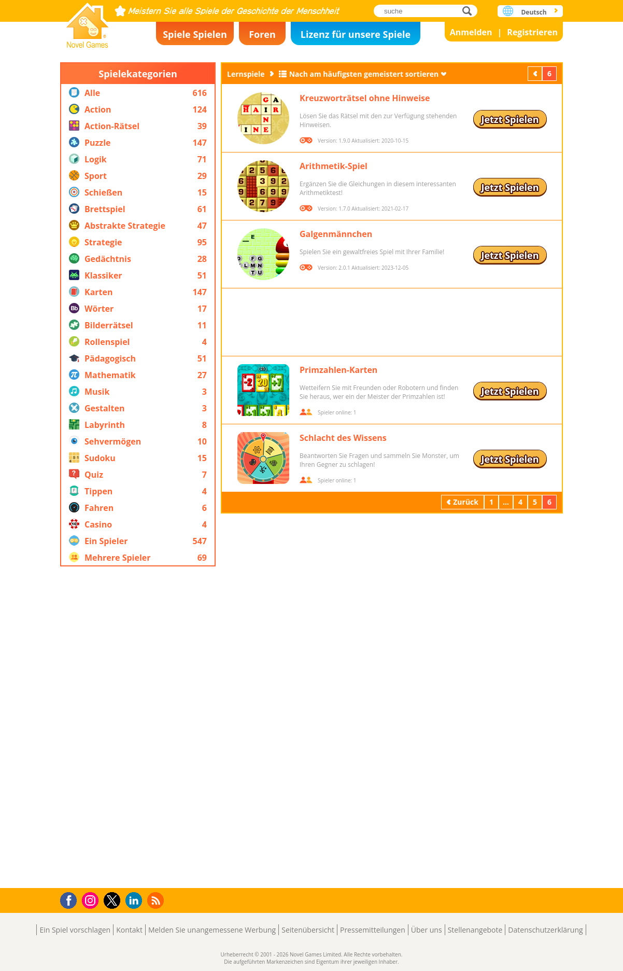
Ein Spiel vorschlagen (74, 930)
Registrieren (532, 32)
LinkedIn (135, 900)
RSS (156, 900)
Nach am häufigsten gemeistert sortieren (364, 74)
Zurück (536, 73)
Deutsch (533, 12)
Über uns (426, 930)
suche (469, 10)
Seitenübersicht (307, 930)
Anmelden (471, 32)
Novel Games (87, 22)
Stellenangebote (475, 930)
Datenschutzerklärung (545, 930)
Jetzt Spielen (510, 119)
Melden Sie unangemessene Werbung (212, 930)
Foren (262, 34)
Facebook (71, 899)
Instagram (91, 899)
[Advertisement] (138, 727)
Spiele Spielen (195, 34)
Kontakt (129, 930)
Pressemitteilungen (372, 930)
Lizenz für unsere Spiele (355, 34)
